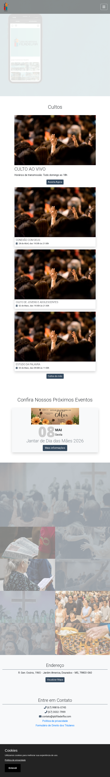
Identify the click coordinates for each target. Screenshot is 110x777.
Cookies (11, 750)
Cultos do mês (55, 376)
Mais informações (55, 447)
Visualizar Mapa (55, 679)
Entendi (13, 768)
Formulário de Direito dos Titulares (55, 725)
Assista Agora (55, 182)
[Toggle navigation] (103, 7)
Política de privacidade (55, 720)
